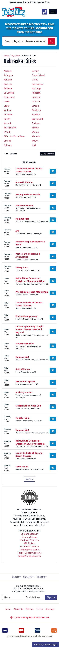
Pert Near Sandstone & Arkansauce (27, 255)
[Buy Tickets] (53, 171)
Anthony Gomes (24, 392)
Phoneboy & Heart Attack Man (31, 291)
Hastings (36, 88)
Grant (35, 79)
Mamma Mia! (22, 218)
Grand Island (38, 75)
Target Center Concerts (29, 552)
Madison (8, 110)
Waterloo (36, 136)
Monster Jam (22, 417)
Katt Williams (22, 369)
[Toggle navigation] (53, 11)
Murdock (8, 114)
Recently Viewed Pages (45, 644)
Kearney (36, 97)
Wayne (35, 140)
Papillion (36, 110)
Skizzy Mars (21, 267)
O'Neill (7, 131)
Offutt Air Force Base (14, 136)
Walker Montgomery (26, 316)
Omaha (7, 140)
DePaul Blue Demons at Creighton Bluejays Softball (30, 280)
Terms (39, 608)
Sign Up (51, 597)
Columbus (9, 92)
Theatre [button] (42, 576)
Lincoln (35, 105)
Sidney (35, 127)
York (34, 144)
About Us (18, 608)
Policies (30, 608)
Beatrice (8, 83)
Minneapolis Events (29, 549)
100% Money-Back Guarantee (29, 617)
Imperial (36, 92)
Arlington (8, 75)
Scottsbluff (37, 118)
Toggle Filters (47, 153)
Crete (6, 101)
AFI (17, 230)
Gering (35, 70)
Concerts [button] (28, 576)
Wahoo (35, 131)
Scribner (36, 123)
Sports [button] (16, 576)
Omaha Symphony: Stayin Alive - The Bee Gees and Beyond (29, 329)
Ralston (36, 114)
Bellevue (8, 88)
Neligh (7, 118)
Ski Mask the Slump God (28, 405)
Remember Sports (25, 381)
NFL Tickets (29, 543)
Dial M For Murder (24, 205)
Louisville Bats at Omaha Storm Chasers (28, 170)
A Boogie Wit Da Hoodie (27, 194)
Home (8, 608)
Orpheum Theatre (29, 546)
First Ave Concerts (29, 540)
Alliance (8, 70)
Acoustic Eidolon (24, 182)
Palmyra (8, 144)
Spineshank (21, 466)
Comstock (9, 97)
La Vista (36, 101)
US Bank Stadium (29, 533)
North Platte (10, 127)
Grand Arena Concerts (29, 555)
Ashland (8, 79)
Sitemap (50, 608)
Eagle (6, 105)
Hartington (37, 83)
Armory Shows (29, 536)
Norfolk (7, 123)
